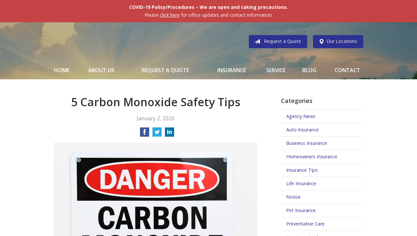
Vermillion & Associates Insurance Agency (108, 42)
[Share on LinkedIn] (169, 134)
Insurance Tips (302, 170)
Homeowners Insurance (311, 156)
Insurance (231, 70)
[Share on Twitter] (157, 134)
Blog (309, 70)
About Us (101, 70)
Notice (293, 197)
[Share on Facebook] (144, 134)
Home (62, 70)
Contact (347, 70)
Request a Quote (276, 42)
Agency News (300, 116)
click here (170, 15)
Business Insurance (306, 143)
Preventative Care (305, 224)
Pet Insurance (301, 210)
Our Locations (336, 42)
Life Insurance (301, 183)
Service (276, 70)
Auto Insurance (302, 130)
